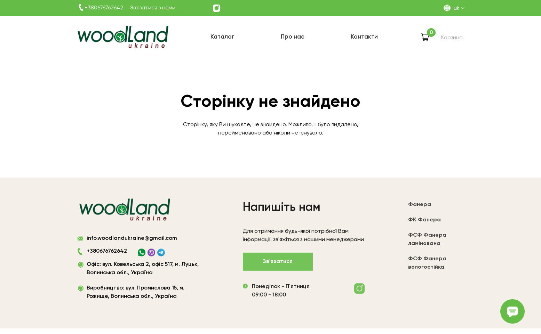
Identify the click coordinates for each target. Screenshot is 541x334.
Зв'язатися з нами (152, 8)
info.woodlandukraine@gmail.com (132, 240)
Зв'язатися (278, 263)
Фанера (419, 207)
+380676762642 (104, 8)
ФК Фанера (424, 222)
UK (457, 8)
